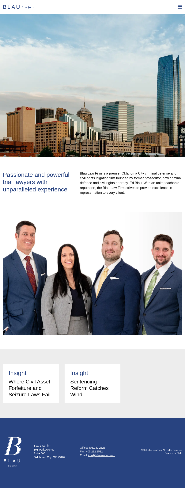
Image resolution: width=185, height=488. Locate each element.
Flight (179, 453)
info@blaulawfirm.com (101, 455)
